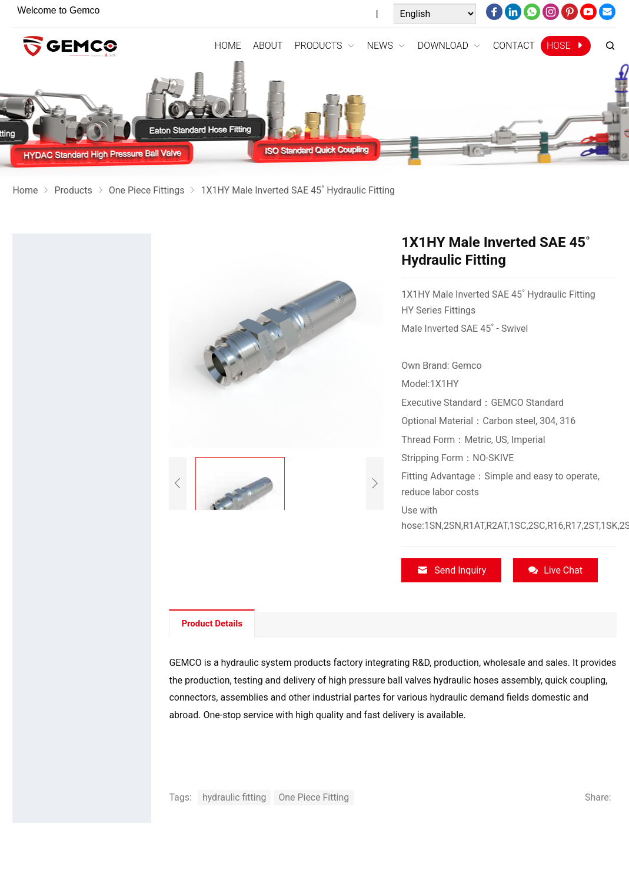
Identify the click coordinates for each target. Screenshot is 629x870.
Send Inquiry (451, 570)
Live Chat (555, 570)
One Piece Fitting (314, 797)
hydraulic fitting (234, 797)
